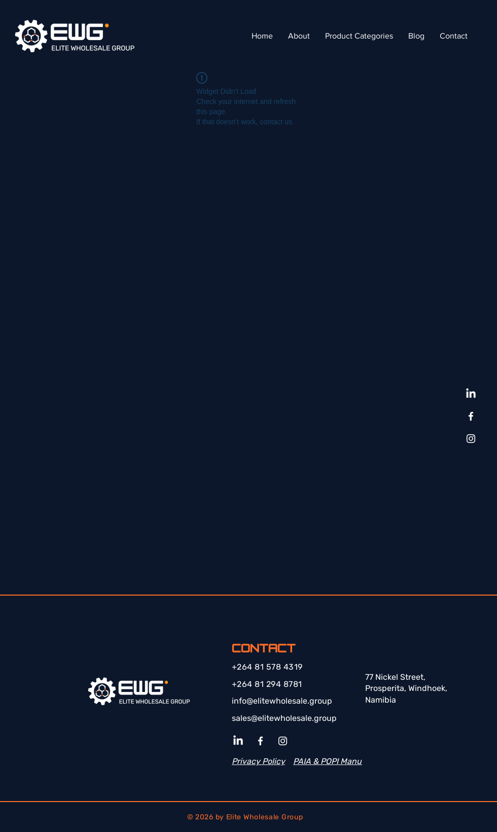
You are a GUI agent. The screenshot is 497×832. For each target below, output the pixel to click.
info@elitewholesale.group (282, 701)
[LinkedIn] (471, 394)
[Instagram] (471, 438)
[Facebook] (471, 416)
